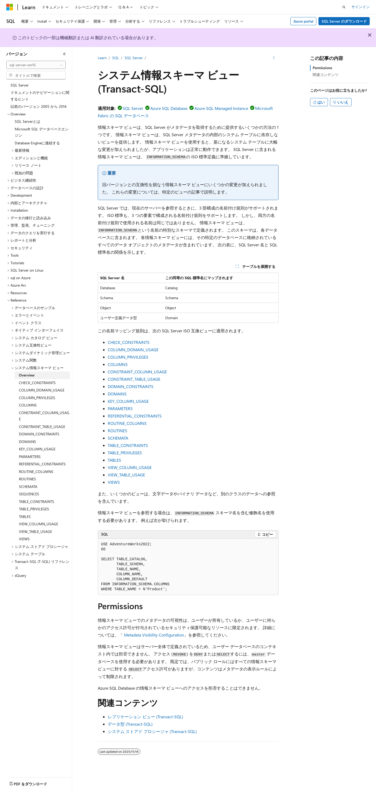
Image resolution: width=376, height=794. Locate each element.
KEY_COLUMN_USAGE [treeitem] (37, 448)
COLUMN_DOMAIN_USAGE (133, 349)
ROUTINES (117, 430)
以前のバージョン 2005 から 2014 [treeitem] (38, 106)
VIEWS (114, 482)
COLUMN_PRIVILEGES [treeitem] (37, 397)
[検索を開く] (344, 7)
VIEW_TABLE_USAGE (126, 474)
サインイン (360, 6)
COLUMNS (118, 364)
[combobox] (36, 65)
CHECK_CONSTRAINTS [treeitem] (37, 382)
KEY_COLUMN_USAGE (128, 401)
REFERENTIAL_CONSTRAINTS (135, 416)
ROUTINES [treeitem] (27, 478)
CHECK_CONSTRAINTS (129, 342)
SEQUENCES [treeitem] (29, 493)
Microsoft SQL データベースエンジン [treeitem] (42, 132)
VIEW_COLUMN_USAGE (130, 467)
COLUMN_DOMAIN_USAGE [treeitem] (41, 390)
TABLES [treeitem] (25, 516)
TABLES (114, 460)
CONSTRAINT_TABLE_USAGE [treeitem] (42, 426)
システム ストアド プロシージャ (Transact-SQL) (152, 731)
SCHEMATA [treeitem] (28, 486)
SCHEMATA (118, 438)
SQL (115, 57)
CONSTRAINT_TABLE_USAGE (134, 379)
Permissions (322, 67)
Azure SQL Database (168, 108)
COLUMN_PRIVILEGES (128, 357)
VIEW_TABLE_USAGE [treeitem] (35, 531)
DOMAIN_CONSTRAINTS (130, 386)
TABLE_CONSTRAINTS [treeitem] (36, 501)
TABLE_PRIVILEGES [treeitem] (34, 508)
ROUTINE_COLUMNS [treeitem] (36, 471)
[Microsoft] (9, 7)
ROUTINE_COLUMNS (127, 423)
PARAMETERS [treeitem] (30, 456)
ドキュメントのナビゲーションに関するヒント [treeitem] (40, 95)
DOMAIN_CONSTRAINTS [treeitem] (39, 433)
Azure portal (303, 21)
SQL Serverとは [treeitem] (27, 121)
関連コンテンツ (325, 74)
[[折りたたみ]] (64, 54)
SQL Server (134, 57)
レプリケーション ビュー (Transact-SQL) (145, 716)
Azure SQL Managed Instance (221, 108)
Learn (102, 57)
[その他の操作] (273, 58)
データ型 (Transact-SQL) (130, 724)
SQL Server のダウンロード (344, 21)
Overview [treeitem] (27, 375)
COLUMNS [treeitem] (28, 405)
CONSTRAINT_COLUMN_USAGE (137, 371)
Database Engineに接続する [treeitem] (37, 142)
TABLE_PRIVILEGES (125, 452)
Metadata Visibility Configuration (154, 635)
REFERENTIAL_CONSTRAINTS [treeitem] (42, 463)
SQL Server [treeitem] (20, 85)
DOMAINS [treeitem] (27, 441)
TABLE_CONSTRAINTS (128, 445)
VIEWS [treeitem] (24, 538)
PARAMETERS (120, 408)
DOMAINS (117, 393)
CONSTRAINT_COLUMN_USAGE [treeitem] (44, 416)
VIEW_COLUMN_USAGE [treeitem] (38, 523)
